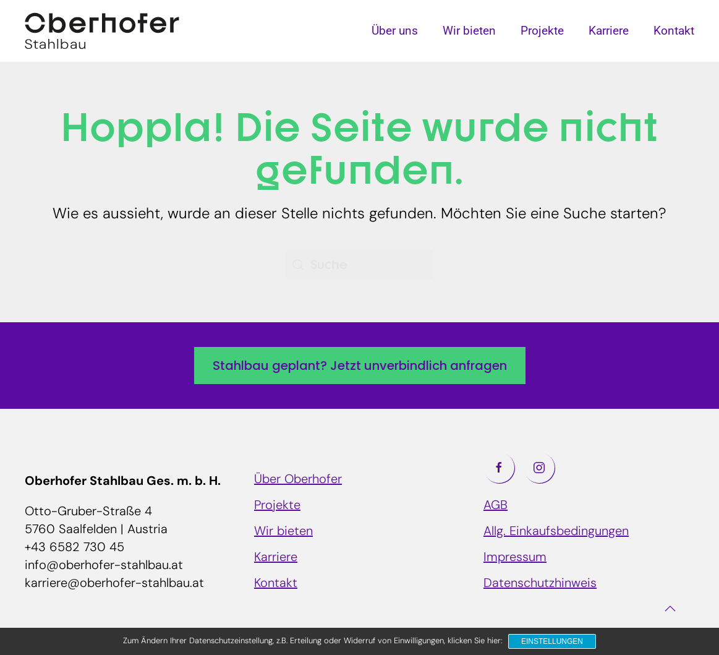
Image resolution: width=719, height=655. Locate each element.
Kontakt (673, 31)
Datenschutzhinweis (540, 584)
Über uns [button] (395, 31)
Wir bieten (283, 532)
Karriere (609, 31)
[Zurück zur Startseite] (102, 31)
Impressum (515, 558)
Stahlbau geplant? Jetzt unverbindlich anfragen (360, 365)
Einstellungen (552, 641)
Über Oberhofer (298, 480)
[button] (670, 609)
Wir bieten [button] (469, 31)
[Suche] (360, 264)
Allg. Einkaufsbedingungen (556, 532)
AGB (495, 506)
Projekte (542, 31)
